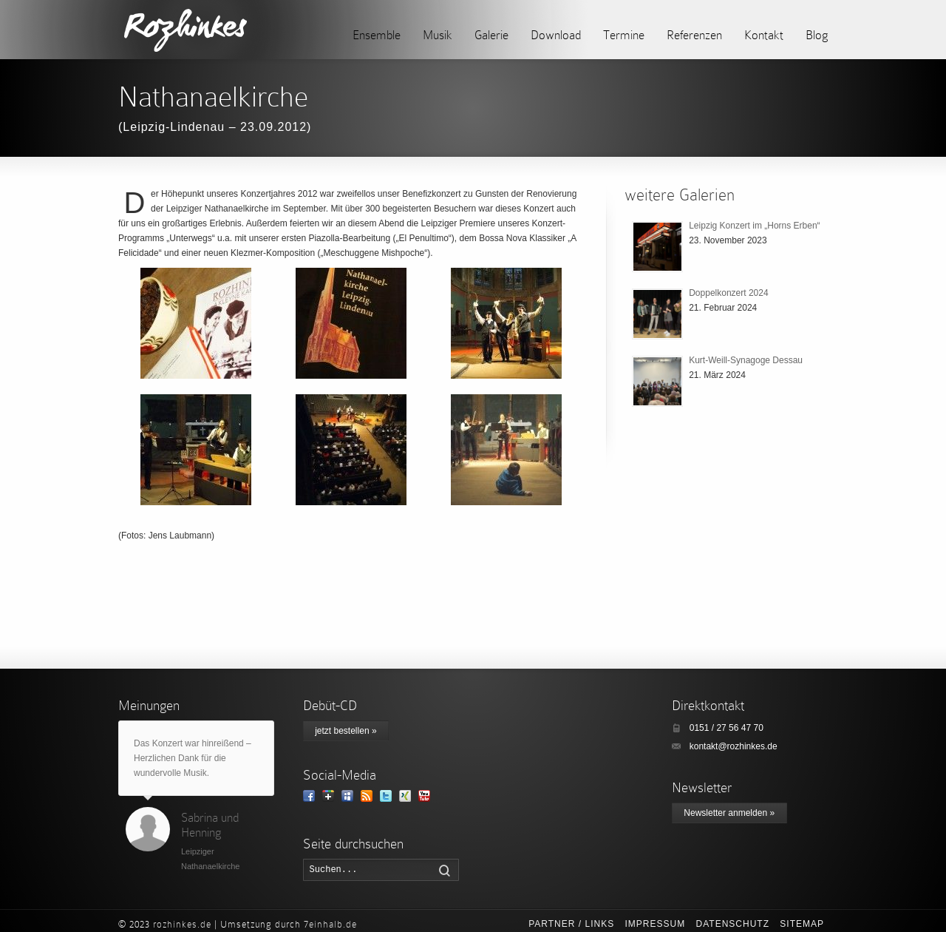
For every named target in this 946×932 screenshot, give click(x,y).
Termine (623, 35)
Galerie (491, 35)
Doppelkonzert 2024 (728, 293)
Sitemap (802, 924)
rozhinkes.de (182, 924)
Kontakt (763, 35)
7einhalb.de (330, 924)
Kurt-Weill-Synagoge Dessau (746, 360)
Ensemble (377, 35)
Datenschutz (732, 924)
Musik (437, 35)
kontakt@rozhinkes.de (733, 746)
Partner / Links (571, 924)
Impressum (655, 924)
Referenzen (694, 35)
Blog (817, 35)
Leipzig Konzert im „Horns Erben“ (754, 225)
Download (556, 35)
